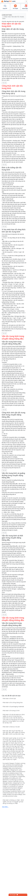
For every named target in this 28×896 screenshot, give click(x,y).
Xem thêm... (5, 806)
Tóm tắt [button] (4, 82)
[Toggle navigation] (26, 1)
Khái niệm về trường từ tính (11, 710)
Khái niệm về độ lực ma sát (11, 727)
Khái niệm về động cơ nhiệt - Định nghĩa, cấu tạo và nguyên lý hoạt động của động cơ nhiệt (13, 801)
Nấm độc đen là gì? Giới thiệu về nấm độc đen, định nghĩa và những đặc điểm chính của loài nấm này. (14, 732)
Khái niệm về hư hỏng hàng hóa (12, 702)
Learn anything (7, 15)
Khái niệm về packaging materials (13, 706)
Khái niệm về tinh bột (9, 698)
